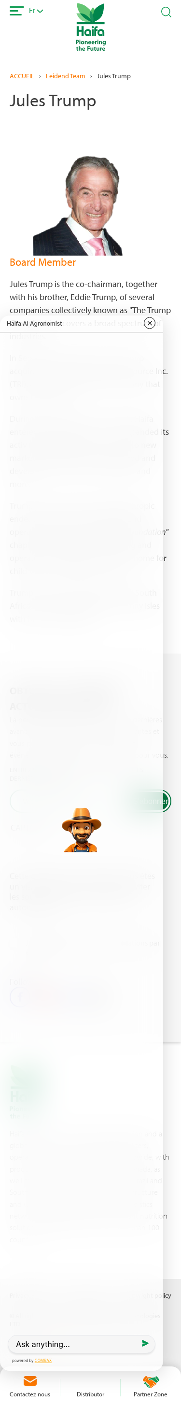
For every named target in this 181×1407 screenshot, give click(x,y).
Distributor (90, 1394)
